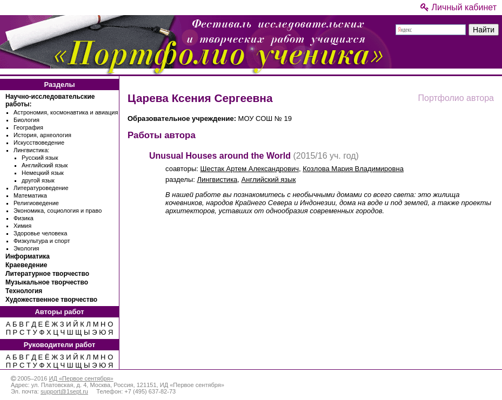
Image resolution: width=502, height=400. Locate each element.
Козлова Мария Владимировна (353, 169)
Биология (26, 120)
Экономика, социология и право (58, 210)
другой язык (38, 180)
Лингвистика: (31, 150)
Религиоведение (36, 203)
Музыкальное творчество (46, 282)
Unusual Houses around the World (220, 155)
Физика (24, 218)
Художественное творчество (51, 299)
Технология (23, 291)
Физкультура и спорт (42, 241)
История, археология (42, 135)
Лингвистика (217, 179)
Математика (30, 195)
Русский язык (40, 157)
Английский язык (45, 165)
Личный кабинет (458, 7)
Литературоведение (41, 188)
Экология (26, 248)
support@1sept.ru (64, 391)
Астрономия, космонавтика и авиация (66, 112)
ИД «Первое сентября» (81, 378)
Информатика (27, 256)
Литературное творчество (47, 273)
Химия (22, 225)
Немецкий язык (43, 173)
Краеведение (26, 265)
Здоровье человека (40, 233)
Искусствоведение (39, 142)
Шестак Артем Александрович (249, 169)
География (28, 127)
